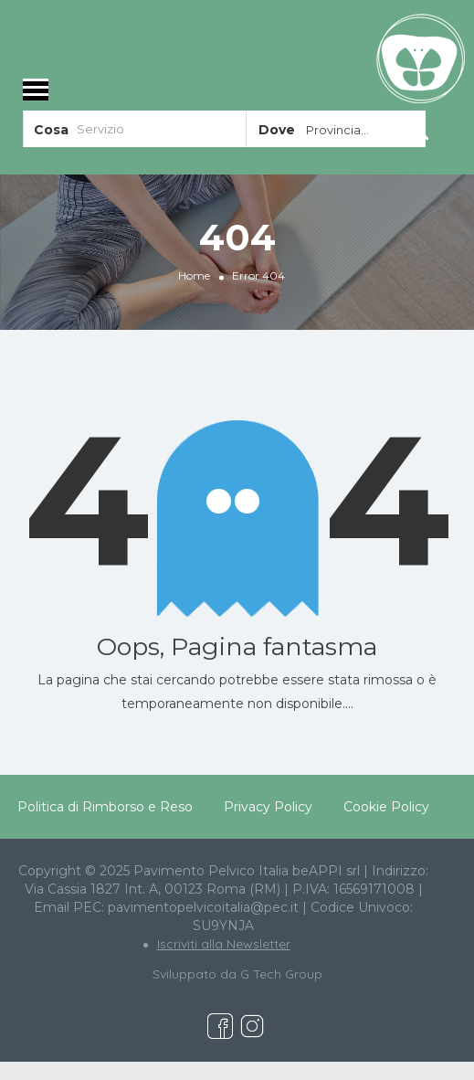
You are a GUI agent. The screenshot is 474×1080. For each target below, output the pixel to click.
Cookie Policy (386, 807)
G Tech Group (281, 974)
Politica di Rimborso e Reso (105, 807)
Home (194, 275)
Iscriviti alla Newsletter (223, 944)
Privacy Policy (268, 807)
